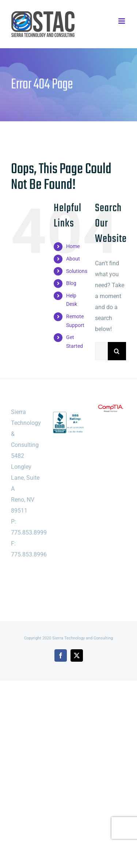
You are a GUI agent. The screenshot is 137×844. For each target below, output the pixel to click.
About (73, 259)
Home (73, 246)
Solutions (76, 271)
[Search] (117, 351)
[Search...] (101, 351)
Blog (71, 283)
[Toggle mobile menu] (122, 21)
